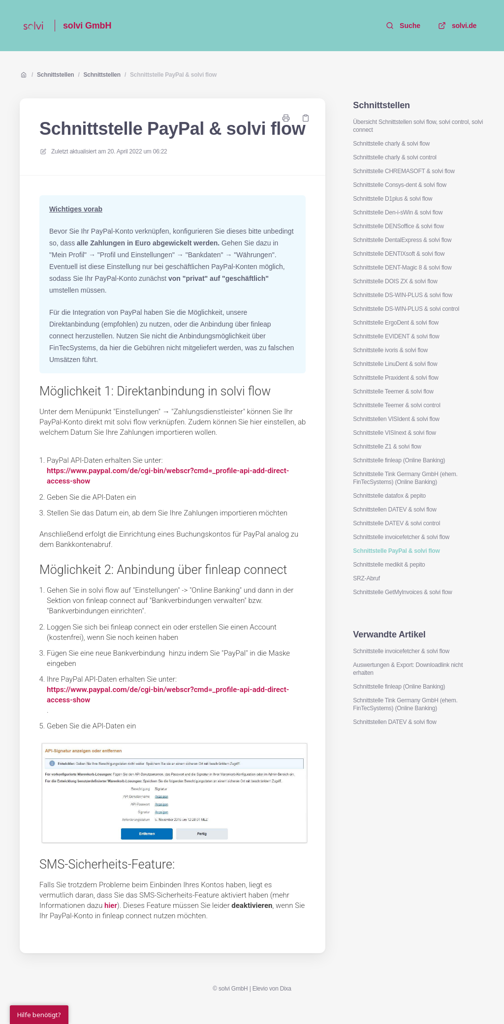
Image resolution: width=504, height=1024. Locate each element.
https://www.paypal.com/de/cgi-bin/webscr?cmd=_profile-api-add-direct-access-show (168, 475)
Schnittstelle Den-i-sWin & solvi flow (397, 212)
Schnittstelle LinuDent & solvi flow (395, 364)
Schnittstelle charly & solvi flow (391, 143)
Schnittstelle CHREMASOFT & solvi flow (403, 171)
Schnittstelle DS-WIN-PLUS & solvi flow (402, 295)
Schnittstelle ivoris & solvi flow (390, 350)
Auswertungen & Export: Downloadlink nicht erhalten (408, 669)
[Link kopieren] (306, 118)
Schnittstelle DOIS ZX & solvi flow (395, 281)
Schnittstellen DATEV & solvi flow (394, 509)
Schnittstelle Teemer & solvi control (396, 405)
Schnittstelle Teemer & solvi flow (393, 391)
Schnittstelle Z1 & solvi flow (387, 446)
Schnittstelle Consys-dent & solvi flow (399, 184)
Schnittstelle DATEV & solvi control (396, 523)
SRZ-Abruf (366, 578)
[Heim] (33, 25)
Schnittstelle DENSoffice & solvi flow (398, 226)
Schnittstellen (55, 74)
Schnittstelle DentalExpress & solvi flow (402, 240)
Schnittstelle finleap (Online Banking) (399, 460)
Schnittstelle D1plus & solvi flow (392, 198)
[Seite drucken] (286, 118)
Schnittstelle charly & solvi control (394, 157)
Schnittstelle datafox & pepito (389, 495)
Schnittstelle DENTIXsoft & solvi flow (398, 253)
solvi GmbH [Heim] (87, 25)
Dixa (285, 988)
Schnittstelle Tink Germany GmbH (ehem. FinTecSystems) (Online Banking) (405, 478)
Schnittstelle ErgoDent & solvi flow (396, 322)
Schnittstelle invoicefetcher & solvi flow (401, 537)
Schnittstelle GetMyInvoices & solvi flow (402, 592)
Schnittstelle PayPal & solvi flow (173, 74)
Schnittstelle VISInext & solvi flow (394, 432)
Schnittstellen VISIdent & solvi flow (396, 419)
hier (110, 905)
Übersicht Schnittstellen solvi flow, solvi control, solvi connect (418, 126)
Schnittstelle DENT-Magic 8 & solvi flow (402, 267)
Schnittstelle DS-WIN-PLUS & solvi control (406, 308)
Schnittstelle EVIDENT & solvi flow (396, 336)
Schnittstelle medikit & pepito (389, 564)
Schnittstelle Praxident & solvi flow (395, 377)
